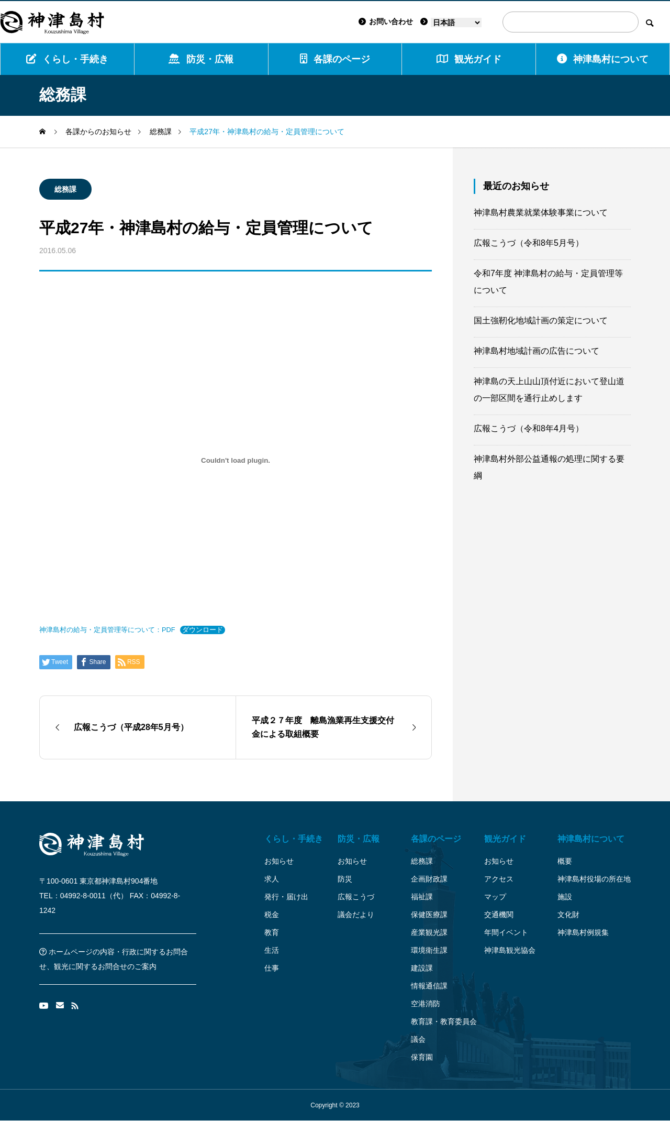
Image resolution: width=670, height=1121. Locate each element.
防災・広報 (201, 58)
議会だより (356, 914)
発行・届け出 (286, 897)
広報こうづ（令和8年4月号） (529, 428)
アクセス (498, 879)
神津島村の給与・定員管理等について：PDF (107, 630)
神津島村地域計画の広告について (536, 350)
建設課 (422, 968)
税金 (271, 914)
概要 (564, 861)
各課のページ (335, 58)
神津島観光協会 (509, 950)
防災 (345, 879)
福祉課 (422, 897)
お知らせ (279, 861)
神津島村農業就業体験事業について (541, 212)
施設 (564, 897)
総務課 (65, 189)
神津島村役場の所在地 (594, 879)
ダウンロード (202, 630)
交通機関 (498, 914)
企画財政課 (429, 879)
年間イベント (506, 932)
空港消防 (425, 1003)
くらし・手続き (67, 58)
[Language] (456, 22)
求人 (271, 879)
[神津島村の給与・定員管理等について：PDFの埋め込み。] (235, 460)
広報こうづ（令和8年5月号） (529, 242)
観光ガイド (505, 838)
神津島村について (603, 58)
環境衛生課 (429, 950)
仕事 (271, 968)
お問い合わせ (386, 21)
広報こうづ (356, 897)
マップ (495, 897)
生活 (271, 950)
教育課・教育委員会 (444, 1021)
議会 (418, 1039)
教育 (271, 932)
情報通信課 (429, 986)
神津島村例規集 (583, 932)
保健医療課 (429, 914)
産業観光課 (429, 932)
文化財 (568, 914)
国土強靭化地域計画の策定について (541, 320)
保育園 (422, 1057)
